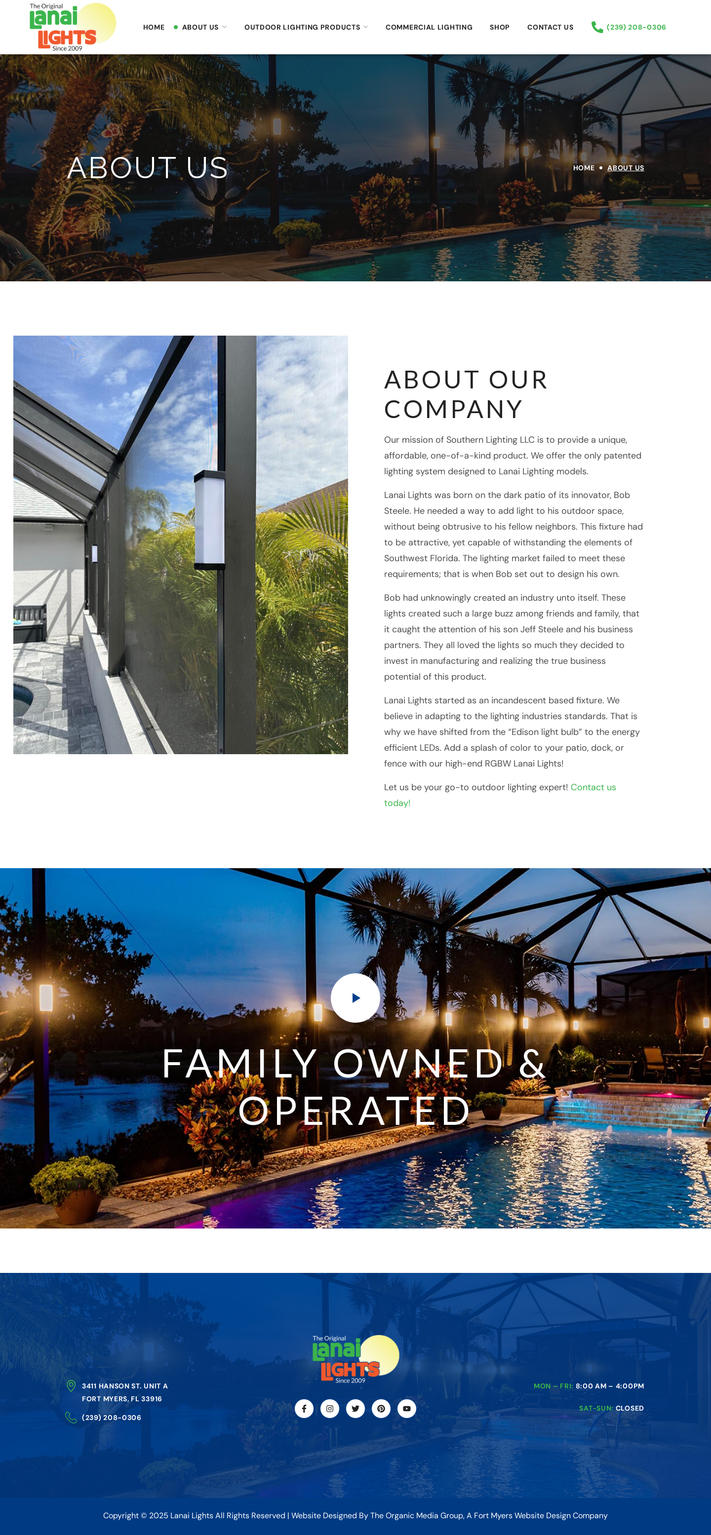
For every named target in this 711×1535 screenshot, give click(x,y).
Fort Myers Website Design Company (541, 1515)
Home (584, 167)
